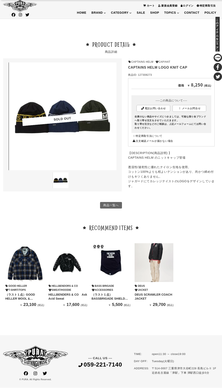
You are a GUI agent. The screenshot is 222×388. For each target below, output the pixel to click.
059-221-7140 (100, 365)
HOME (81, 12)
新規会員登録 (167, 5)
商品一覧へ (111, 205)
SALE (141, 12)
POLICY (210, 12)
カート (148, 5)
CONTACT (191, 12)
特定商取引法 (206, 5)
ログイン (187, 5)
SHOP (154, 12)
